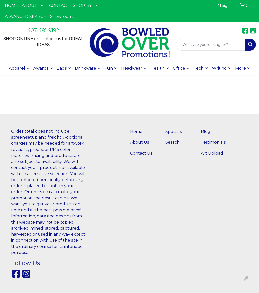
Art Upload (212, 153)
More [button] (240, 68)
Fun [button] (108, 68)
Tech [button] (198, 68)
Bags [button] (62, 68)
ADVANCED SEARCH (26, 16)
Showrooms (62, 16)
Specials (173, 131)
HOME (11, 5)
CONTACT (59, 5)
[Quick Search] (210, 45)
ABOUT (29, 5)
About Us (139, 142)
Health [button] (157, 68)
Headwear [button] (131, 68)
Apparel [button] (17, 68)
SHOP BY (82, 5)
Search (172, 142)
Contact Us (141, 153)
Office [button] (179, 68)
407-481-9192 (43, 30)
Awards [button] (40, 68)
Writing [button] (219, 68)
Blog (205, 131)
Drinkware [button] (85, 68)
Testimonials (213, 142)
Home (136, 131)
